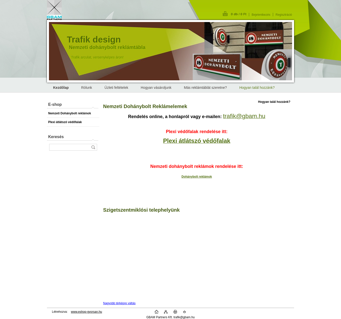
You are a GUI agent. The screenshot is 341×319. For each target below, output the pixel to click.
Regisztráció (284, 15)
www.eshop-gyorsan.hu (86, 311)
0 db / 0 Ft (238, 14)
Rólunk (86, 88)
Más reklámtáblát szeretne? (205, 88)
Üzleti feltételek (116, 88)
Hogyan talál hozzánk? (257, 88)
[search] (93, 147)
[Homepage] (61, 88)
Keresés (56, 137)
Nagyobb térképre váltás (119, 303)
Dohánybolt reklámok (196, 176)
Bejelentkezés (261, 15)
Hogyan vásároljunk (156, 88)
